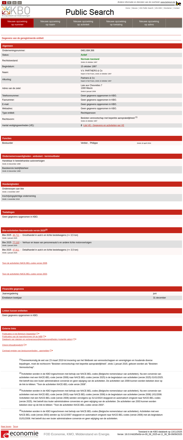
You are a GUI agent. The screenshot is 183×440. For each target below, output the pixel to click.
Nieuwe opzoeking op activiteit (83, 23)
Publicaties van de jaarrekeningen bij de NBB (22, 336)
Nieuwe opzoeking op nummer (17, 23)
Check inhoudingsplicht (12, 345)
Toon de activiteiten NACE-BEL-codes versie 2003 (24, 274)
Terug (15, 426)
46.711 (16, 235)
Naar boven (6, 426)
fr (9, 2)
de (14, 2)
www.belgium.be (167, 2)
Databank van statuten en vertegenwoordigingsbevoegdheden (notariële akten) (37, 339)
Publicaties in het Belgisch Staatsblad (19, 334)
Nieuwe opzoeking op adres (149, 23)
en (19, 2)
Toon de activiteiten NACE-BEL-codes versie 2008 (24, 263)
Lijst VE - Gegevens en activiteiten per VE (103, 125)
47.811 (16, 250)
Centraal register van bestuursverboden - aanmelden (25, 351)
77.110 (16, 242)
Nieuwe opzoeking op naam (50, 23)
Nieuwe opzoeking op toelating (116, 23)
